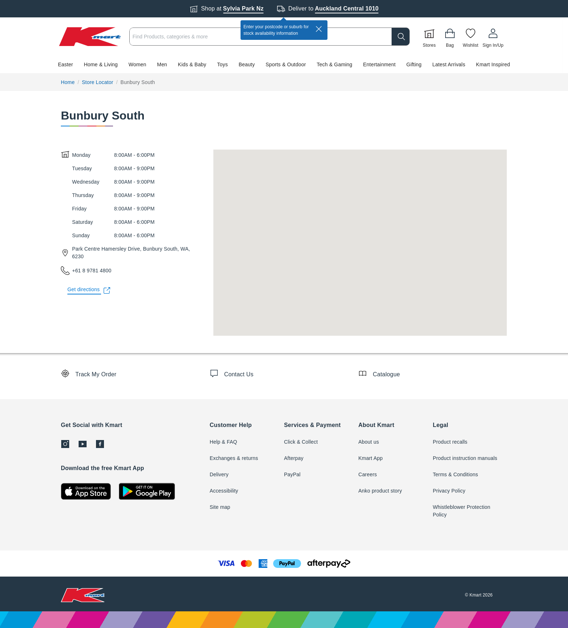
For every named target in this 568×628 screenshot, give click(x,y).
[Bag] (449, 36)
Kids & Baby (192, 64)
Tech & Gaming (334, 64)
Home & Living (101, 64)
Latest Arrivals (448, 64)
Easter (65, 64)
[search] (401, 37)
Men (162, 64)
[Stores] (429, 36)
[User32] (493, 36)
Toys (222, 64)
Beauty (247, 64)
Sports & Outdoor (286, 64)
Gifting (414, 64)
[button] (281, 64)
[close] (318, 29)
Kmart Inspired (493, 64)
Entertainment (379, 64)
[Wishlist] (470, 36)
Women (137, 64)
